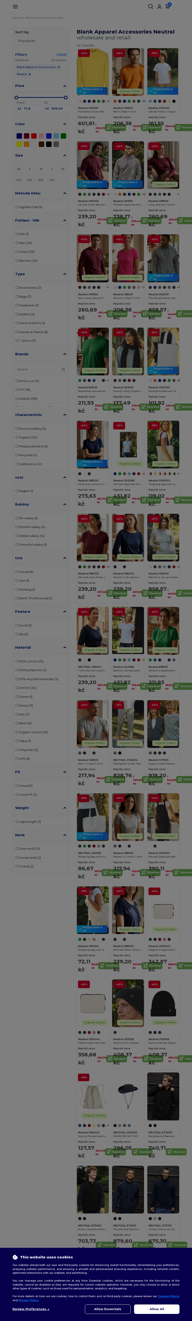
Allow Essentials (107, 1309)
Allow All (157, 1309)
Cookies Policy (169, 1296)
